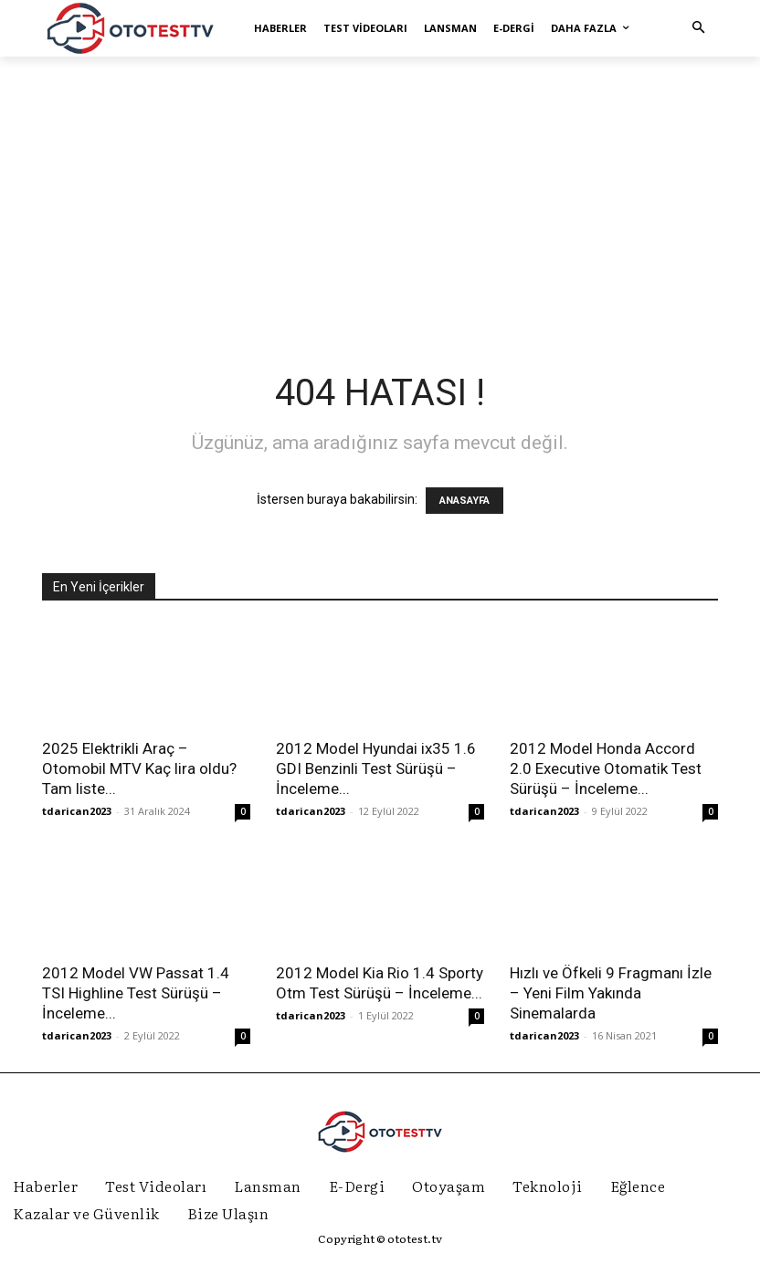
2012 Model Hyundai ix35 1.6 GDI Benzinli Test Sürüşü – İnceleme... (376, 768)
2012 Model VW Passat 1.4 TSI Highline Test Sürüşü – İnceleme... (135, 993)
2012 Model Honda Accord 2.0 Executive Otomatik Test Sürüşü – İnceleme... (606, 768)
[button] (699, 28)
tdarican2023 (76, 811)
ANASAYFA (464, 501)
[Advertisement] (380, 197)
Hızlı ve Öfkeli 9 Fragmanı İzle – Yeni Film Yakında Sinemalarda (611, 993)
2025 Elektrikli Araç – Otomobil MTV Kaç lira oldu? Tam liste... (139, 768)
